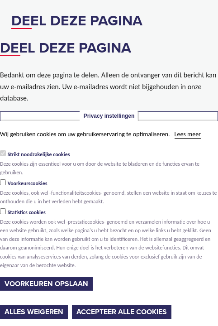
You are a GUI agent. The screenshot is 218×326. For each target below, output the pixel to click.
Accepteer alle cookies (121, 311)
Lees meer (188, 134)
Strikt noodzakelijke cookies (39, 154)
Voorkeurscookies (27, 183)
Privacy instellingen (109, 116)
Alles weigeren (34, 311)
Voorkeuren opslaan (46, 283)
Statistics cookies (27, 212)
